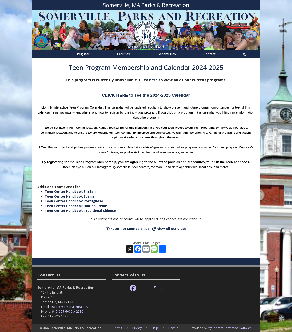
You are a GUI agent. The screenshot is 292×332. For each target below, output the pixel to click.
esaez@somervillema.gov (69, 306)
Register (83, 54)
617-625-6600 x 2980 (67, 311)
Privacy (137, 328)
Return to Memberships (127, 228)
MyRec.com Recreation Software (230, 328)
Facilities (123, 54)
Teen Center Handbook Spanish (70, 196)
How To (173, 328)
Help (155, 328)
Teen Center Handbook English (70, 191)
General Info (167, 54)
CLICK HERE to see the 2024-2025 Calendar (146, 95)
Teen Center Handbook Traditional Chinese (80, 210)
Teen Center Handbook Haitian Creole (76, 206)
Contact (209, 54)
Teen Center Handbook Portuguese (74, 201)
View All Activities (169, 228)
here (153, 79)
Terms (117, 328)
